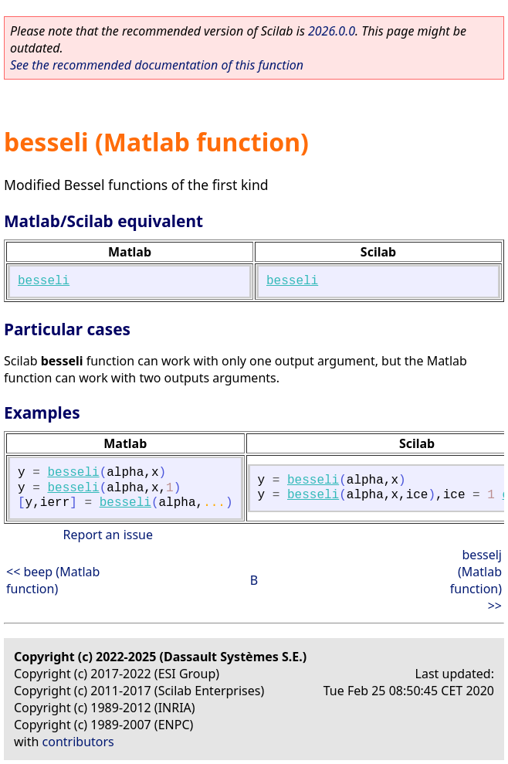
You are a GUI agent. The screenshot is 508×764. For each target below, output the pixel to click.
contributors (78, 741)
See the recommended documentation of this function (156, 64)
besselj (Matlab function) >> (476, 580)
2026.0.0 (331, 30)
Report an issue (108, 534)
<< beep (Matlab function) (53, 580)
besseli (43, 281)
